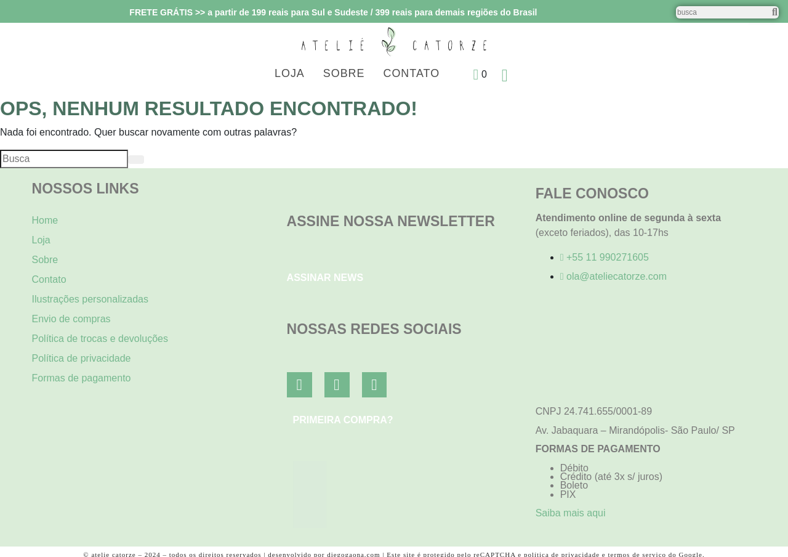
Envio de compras (71, 319)
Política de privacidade (81, 358)
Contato (412, 73)
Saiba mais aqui (571, 513)
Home (45, 220)
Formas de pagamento (81, 378)
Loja (290, 73)
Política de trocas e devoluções (100, 338)
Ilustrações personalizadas (90, 299)
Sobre (344, 73)
